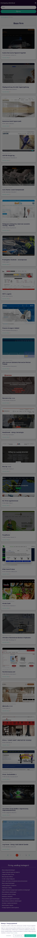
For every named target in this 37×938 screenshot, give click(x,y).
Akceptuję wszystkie (30, 935)
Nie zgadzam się (18, 935)
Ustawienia (8, 935)
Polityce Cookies (13, 932)
